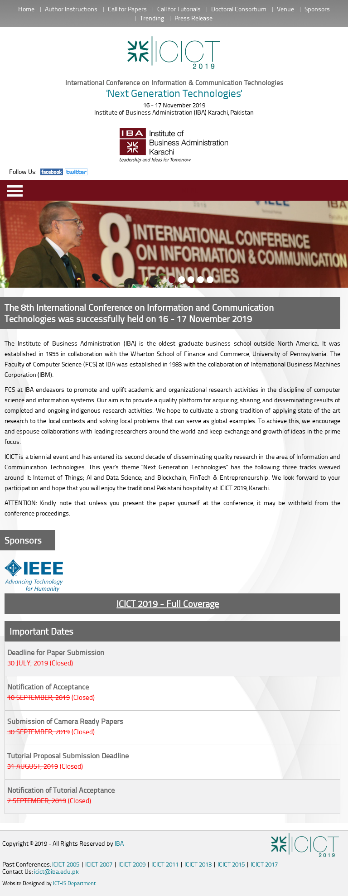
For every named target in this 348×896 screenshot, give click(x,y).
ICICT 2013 (198, 864)
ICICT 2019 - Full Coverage (167, 603)
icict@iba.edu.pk (56, 871)
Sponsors (317, 9)
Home (26, 9)
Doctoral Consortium (238, 9)
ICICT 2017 (264, 864)
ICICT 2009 (131, 864)
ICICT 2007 (98, 864)
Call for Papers (127, 9)
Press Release (193, 18)
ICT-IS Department (74, 883)
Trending (152, 18)
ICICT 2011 (165, 864)
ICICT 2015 (231, 864)
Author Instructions (71, 9)
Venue (285, 9)
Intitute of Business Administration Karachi (174, 53)
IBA (119, 843)
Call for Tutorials (179, 9)
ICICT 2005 (65, 864)
